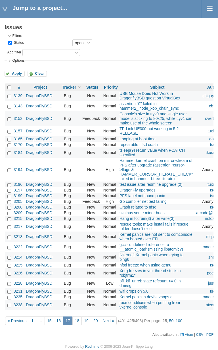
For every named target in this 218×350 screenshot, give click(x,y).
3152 (18, 118)
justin (212, 283)
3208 (18, 207)
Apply (17, 74)
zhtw (213, 257)
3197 (18, 190)
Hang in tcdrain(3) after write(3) (147, 218)
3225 (18, 265)
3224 (18, 257)
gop (212, 139)
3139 (18, 95)
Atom (189, 335)
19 (86, 320)
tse (212, 144)
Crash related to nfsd (138, 207)
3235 (18, 297)
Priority (111, 87)
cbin (212, 106)
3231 (18, 291)
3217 (18, 226)
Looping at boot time (138, 139)
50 (171, 320)
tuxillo (212, 131)
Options (18, 61)
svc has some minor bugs (142, 213)
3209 (18, 213)
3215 (18, 218)
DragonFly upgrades (138, 190)
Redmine (92, 347)
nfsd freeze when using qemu (145, 265)
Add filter (14, 52)
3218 (18, 236)
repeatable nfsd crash (139, 144)
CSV (200, 335)
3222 (18, 247)
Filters (17, 36)
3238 (18, 305)
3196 (18, 184)
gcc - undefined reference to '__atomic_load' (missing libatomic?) (151, 246)
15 (49, 320)
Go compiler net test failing (143, 201)
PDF (209, 335)
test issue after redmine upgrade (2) (151, 184)
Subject (157, 87)
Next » (108, 320)
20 (95, 320)
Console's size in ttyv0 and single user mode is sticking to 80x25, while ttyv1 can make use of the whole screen (156, 118)
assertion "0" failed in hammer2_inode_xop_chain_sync (149, 106)
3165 (18, 139)
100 (179, 320)
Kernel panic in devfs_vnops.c (146, 297)
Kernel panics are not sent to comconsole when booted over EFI (156, 236)
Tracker (69, 87)
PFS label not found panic (142, 195)
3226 (18, 273)
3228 (18, 283)
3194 (18, 169)
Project (40, 87)
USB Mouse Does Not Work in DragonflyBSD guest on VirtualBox (150, 95)
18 (77, 320)
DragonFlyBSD (39, 95)
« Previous (17, 320)
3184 (18, 152)
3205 (18, 201)
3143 (18, 106)
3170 (18, 144)
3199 (18, 195)
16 (58, 320)
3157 (18, 131)
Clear (39, 74)
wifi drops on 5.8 (134, 291)
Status (18, 43)
